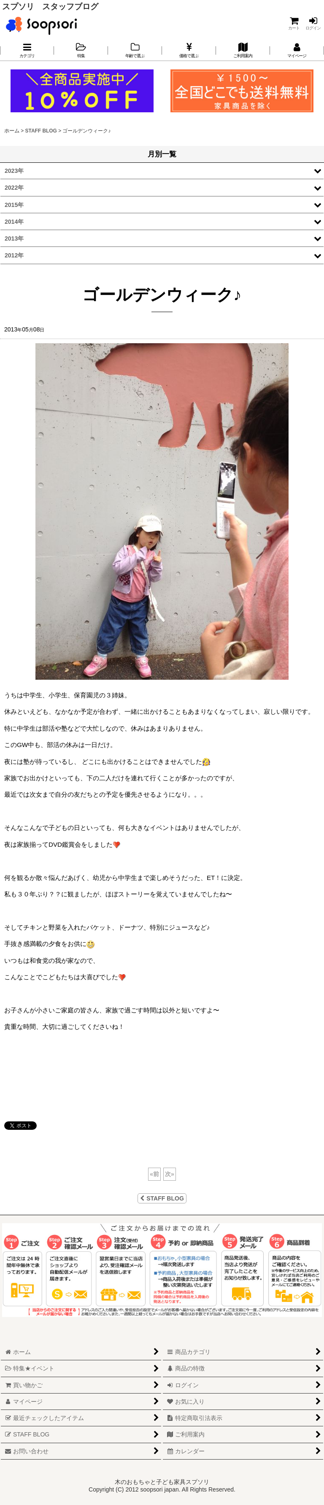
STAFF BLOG (162, 1198)
